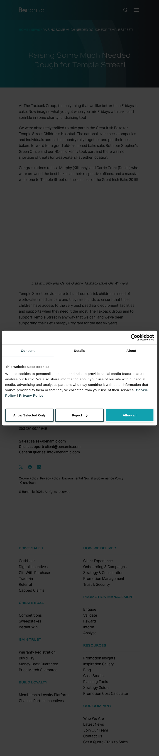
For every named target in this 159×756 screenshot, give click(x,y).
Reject (80, 415)
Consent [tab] (28, 350)
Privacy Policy (31, 395)
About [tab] (131, 350)
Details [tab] (79, 350)
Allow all (130, 415)
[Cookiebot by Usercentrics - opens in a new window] (134, 337)
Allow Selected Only (29, 415)
